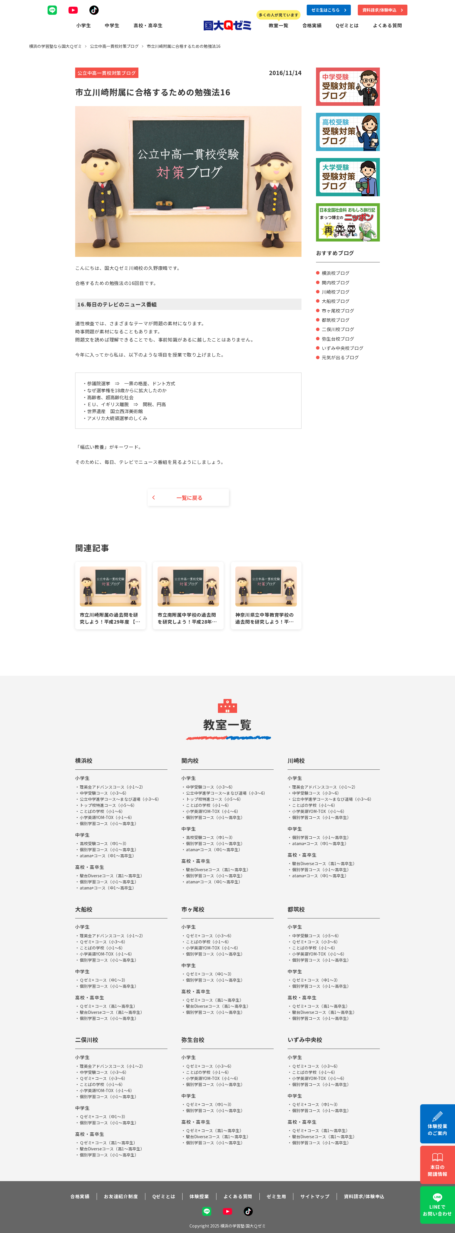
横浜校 (84, 760)
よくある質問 (387, 24)
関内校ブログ (336, 281)
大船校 (84, 909)
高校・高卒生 (148, 24)
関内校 (190, 760)
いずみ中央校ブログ (343, 346)
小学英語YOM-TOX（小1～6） (107, 817)
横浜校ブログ (336, 272)
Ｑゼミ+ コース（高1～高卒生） (109, 1006)
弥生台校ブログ (338, 337)
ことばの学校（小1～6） (102, 811)
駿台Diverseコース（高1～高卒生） (112, 875)
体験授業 (199, 1195)
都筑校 (297, 909)
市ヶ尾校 (193, 909)
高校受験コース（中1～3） (104, 843)
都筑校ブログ (336, 318)
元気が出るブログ (340, 356)
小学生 (83, 24)
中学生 (112, 24)
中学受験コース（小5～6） (316, 935)
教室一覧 (278, 24)
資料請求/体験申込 (364, 1195)
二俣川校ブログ (338, 328)
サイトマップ (315, 1195)
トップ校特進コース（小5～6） (108, 805)
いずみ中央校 (306, 1039)
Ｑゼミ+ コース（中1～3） (104, 980)
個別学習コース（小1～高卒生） (109, 823)
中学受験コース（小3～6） (104, 793)
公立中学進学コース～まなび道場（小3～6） (120, 799)
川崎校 (297, 760)
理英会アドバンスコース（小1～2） (112, 787)
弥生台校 (193, 1039)
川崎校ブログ (336, 291)
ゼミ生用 (276, 1195)
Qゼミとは (347, 24)
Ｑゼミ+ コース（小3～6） (104, 941)
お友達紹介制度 (121, 1195)
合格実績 (312, 24)
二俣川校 (87, 1039)
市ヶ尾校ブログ (338, 309)
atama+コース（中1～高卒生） (109, 855)
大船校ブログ (336, 300)
